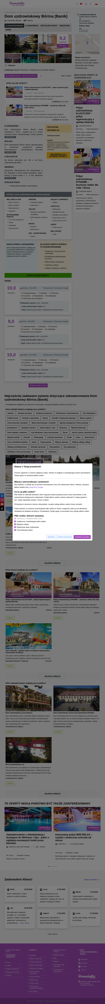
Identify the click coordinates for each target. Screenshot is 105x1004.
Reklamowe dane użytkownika (28, 527)
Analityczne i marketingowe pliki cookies (31, 521)
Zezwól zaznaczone (65, 537)
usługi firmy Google (36, 487)
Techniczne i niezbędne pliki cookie (29, 518)
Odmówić (51, 537)
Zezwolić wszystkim (82, 537)
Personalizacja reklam (25, 530)
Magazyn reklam (23, 524)
